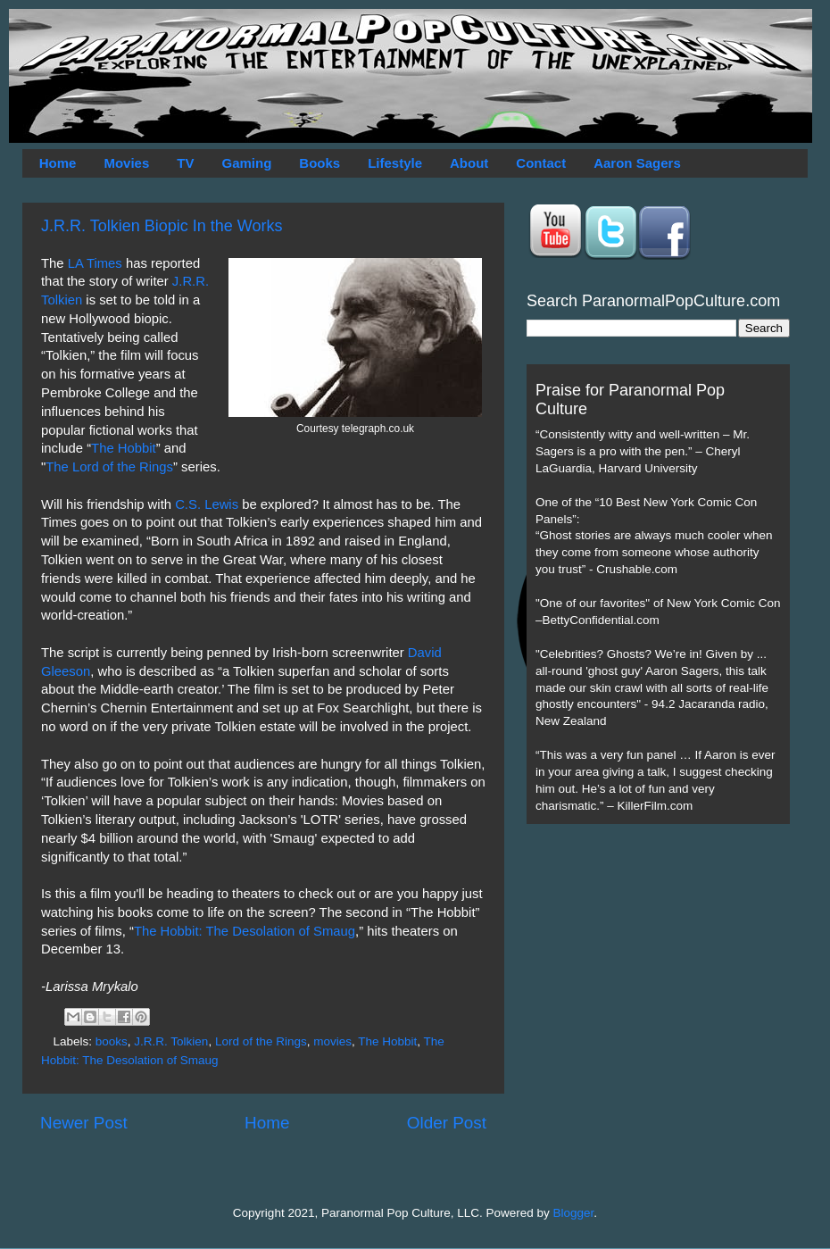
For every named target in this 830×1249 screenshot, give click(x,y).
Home (58, 163)
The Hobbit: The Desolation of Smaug (244, 931)
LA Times (95, 263)
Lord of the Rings (261, 1041)
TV (185, 163)
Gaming (246, 163)
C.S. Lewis (206, 504)
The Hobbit (123, 448)
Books (319, 163)
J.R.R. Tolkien (171, 1041)
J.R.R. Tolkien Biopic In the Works (161, 226)
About (469, 163)
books (111, 1041)
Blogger (573, 1213)
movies (332, 1041)
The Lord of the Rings (109, 467)
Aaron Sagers (637, 163)
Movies (126, 163)
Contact (541, 163)
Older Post (446, 1122)
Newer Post (84, 1122)
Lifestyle (395, 163)
